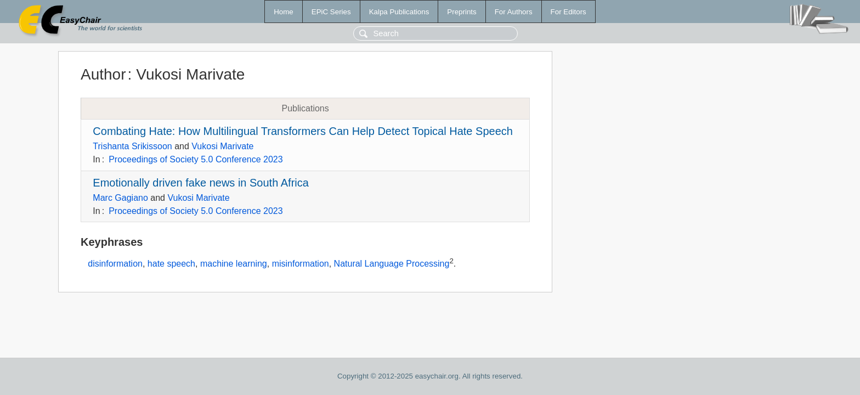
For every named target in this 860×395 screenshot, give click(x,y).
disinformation (115, 264)
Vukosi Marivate (222, 146)
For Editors (568, 12)
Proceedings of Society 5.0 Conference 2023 (196, 159)
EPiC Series (331, 12)
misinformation (300, 264)
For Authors (514, 12)
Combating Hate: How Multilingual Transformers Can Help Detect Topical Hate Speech (303, 131)
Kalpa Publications (399, 12)
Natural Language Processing (392, 264)
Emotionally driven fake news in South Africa (201, 183)
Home (283, 12)
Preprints (461, 12)
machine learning (233, 264)
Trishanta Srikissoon (132, 146)
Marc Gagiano (120, 197)
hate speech (171, 264)
